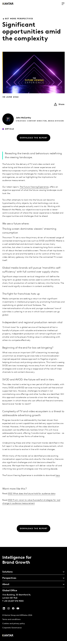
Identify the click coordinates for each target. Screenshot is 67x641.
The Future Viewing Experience (34, 187)
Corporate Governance (12, 628)
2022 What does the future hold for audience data (31, 494)
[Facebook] (13, 609)
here (58, 475)
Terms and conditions (11, 619)
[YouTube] (3, 609)
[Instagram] (8, 609)
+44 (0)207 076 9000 (14, 601)
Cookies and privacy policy (13, 624)
